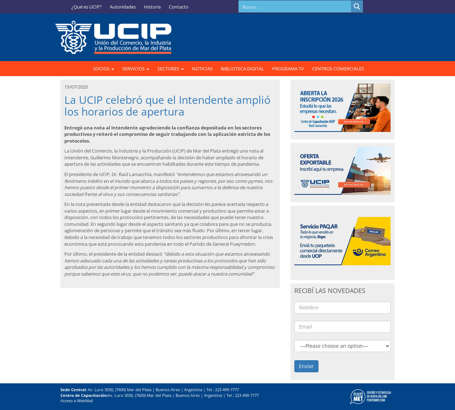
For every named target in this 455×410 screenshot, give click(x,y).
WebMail (85, 400)
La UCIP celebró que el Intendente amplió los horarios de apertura (167, 105)
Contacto (178, 7)
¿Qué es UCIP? (86, 7)
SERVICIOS (135, 68)
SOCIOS (103, 68)
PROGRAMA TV (288, 68)
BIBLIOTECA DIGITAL (242, 68)
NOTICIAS (202, 68)
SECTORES (170, 68)
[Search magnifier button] (357, 6)
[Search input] (295, 6)
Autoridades (123, 7)
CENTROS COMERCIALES (338, 68)
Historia (152, 7)
